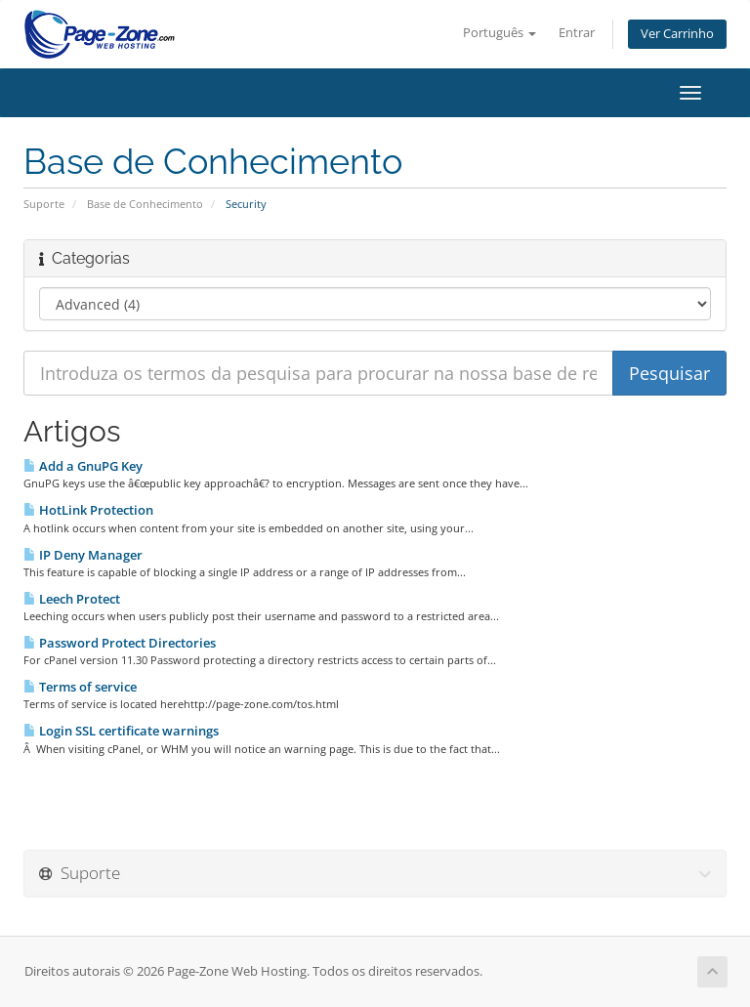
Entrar (577, 32)
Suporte (43, 203)
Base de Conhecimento (145, 203)
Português (499, 32)
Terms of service (80, 686)
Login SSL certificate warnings (121, 730)
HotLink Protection (88, 510)
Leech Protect (71, 599)
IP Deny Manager (83, 555)
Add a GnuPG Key (83, 466)
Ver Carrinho (677, 33)
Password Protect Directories (119, 642)
